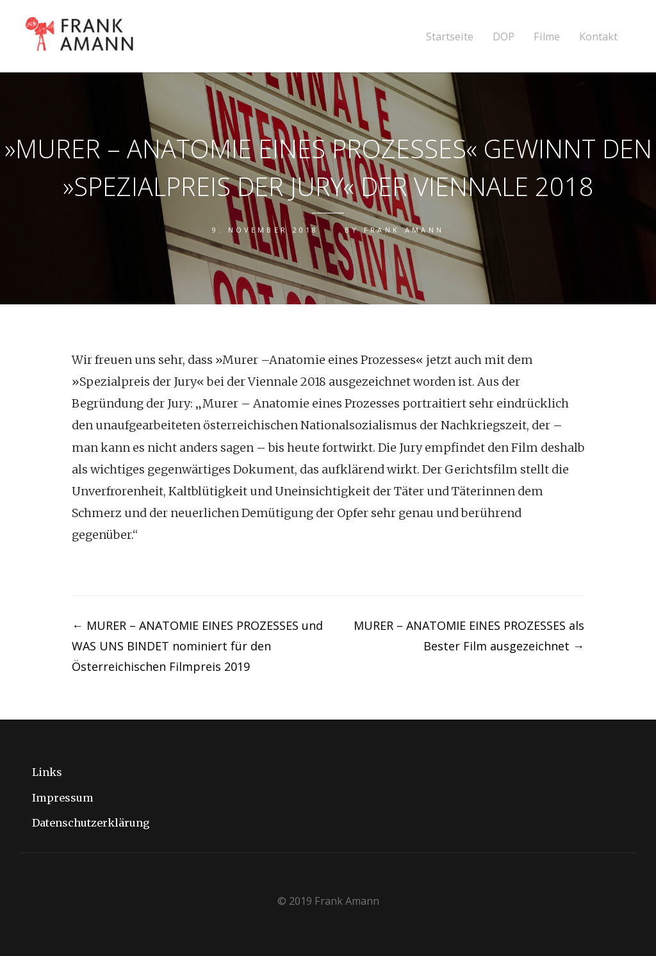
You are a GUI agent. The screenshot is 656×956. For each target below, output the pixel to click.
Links (47, 772)
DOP (503, 37)
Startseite (449, 37)
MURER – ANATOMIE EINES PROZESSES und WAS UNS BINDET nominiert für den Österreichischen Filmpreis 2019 (197, 646)
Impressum (63, 797)
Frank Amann (404, 230)
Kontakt (598, 37)
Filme (547, 37)
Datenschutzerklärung (91, 822)
